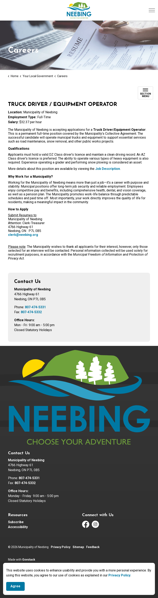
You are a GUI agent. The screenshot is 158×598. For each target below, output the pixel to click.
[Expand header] (152, 10)
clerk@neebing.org (23, 235)
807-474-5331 (35, 307)
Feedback (93, 547)
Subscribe (16, 522)
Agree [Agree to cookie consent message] (15, 586)
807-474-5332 (31, 312)
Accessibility (18, 527)
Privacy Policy (119, 575)
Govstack (28, 559)
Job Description (107, 169)
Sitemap (78, 547)
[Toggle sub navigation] (145, 93)
